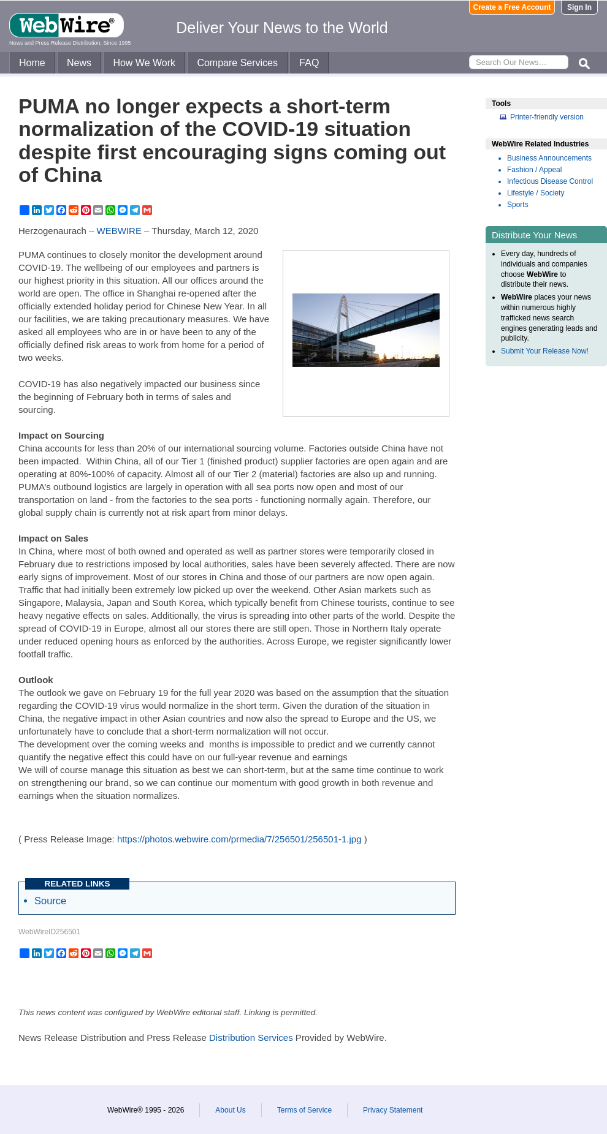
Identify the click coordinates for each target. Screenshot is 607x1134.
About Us (230, 1110)
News (79, 63)
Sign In (579, 7)
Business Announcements (549, 158)
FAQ (309, 63)
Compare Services (237, 63)
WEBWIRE (119, 230)
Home (32, 63)
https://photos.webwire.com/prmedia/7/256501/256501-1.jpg (239, 839)
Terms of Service (304, 1110)
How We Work (144, 63)
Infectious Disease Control (550, 181)
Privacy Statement (392, 1110)
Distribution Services (251, 1037)
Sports (518, 204)
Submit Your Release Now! (545, 351)
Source (50, 900)
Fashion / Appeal (534, 169)
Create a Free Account (512, 7)
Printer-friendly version (547, 117)
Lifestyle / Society (535, 193)
